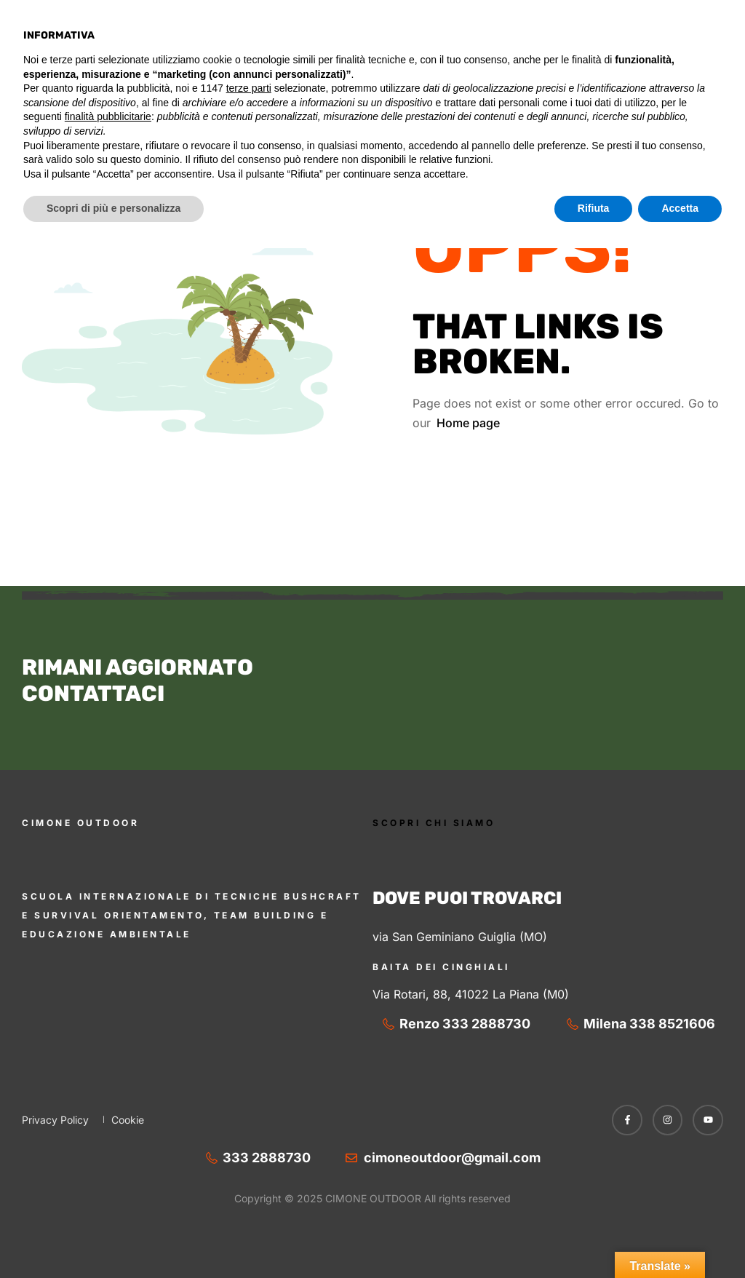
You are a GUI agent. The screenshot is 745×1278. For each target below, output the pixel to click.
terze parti (248, 1118)
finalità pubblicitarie (108, 1146)
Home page (468, 423)
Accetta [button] (679, 1238)
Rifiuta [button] (594, 1238)
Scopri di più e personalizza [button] (113, 1238)
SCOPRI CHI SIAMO (433, 822)
